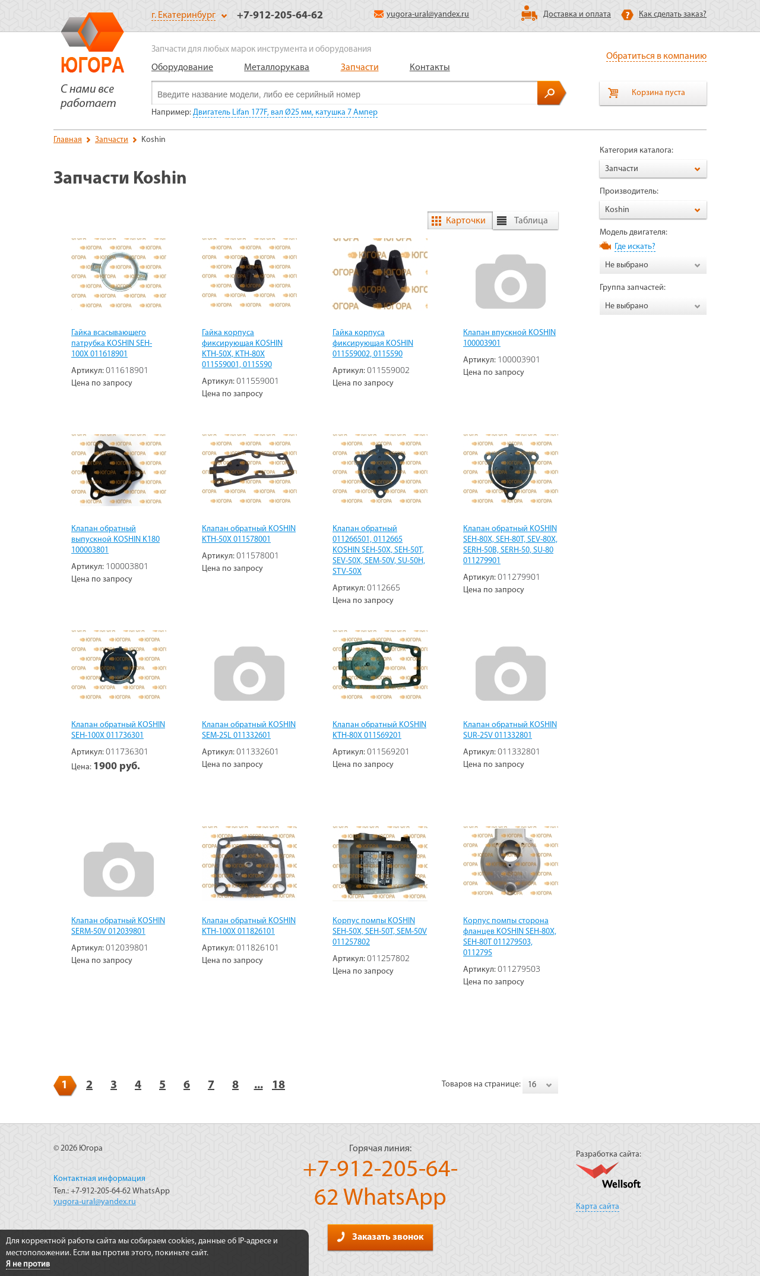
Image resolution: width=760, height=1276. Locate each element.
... (258, 1085)
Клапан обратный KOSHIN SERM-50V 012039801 (118, 926)
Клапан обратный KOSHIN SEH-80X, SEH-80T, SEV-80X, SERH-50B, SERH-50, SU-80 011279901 (510, 545)
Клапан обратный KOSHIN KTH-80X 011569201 (379, 730)
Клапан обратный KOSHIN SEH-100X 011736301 (118, 730)
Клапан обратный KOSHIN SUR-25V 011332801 (510, 730)
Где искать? (635, 246)
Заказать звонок (380, 1236)
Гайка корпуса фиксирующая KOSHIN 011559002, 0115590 (372, 344)
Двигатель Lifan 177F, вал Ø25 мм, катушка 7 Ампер (285, 112)
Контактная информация (99, 1178)
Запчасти (360, 67)
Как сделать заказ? (673, 14)
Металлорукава (276, 67)
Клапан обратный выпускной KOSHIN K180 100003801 (115, 540)
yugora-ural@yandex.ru (421, 14)
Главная (67, 139)
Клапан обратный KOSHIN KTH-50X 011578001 (249, 534)
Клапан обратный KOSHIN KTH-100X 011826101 (249, 926)
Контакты (430, 67)
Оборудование (182, 67)
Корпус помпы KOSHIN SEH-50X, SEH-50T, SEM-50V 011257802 (379, 932)
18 (278, 1085)
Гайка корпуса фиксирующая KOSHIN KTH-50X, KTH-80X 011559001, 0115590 (242, 349)
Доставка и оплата (577, 14)
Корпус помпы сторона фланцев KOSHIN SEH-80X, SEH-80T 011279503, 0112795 (509, 937)
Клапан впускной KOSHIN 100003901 (509, 338)
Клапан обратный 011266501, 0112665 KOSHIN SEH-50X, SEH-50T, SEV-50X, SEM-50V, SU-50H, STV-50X (378, 550)
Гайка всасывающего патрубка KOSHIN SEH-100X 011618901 (111, 344)
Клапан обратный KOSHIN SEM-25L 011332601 (249, 730)
